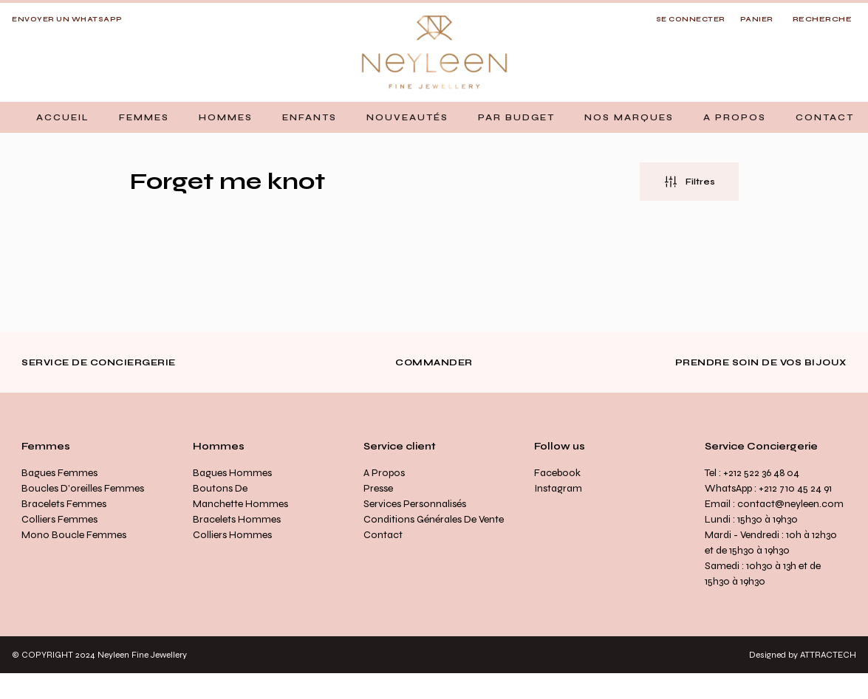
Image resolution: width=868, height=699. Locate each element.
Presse (378, 488)
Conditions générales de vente (433, 519)
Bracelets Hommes (237, 519)
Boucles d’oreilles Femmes (82, 488)
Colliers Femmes (59, 519)
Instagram (558, 488)
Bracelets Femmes (63, 503)
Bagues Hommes (232, 472)
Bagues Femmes (59, 472)
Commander (434, 362)
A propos (384, 472)
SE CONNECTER (690, 19)
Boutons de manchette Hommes (240, 496)
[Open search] (822, 20)
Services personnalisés (414, 503)
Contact (383, 534)
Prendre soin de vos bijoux (761, 362)
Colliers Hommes (232, 534)
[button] (144, 117)
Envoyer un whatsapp (67, 19)
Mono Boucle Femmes (73, 534)
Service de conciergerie (98, 362)
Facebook (557, 472)
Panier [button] (756, 19)
